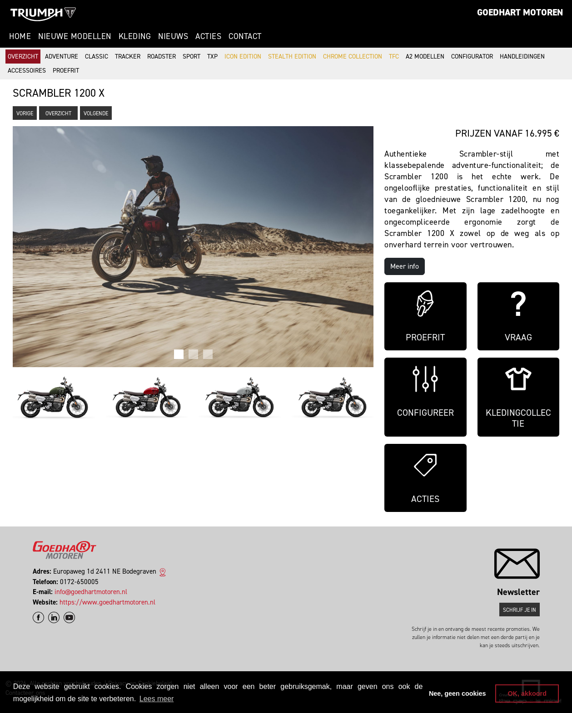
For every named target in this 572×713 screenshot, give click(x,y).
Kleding (135, 36)
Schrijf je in (519, 610)
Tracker (127, 56)
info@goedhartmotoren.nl (91, 591)
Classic (96, 56)
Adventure (61, 56)
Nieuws (173, 36)
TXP (212, 56)
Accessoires (27, 70)
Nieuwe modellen (74, 36)
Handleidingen (522, 56)
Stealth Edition (292, 56)
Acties (208, 36)
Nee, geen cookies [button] (457, 693)
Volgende (96, 113)
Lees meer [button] (156, 699)
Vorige (24, 113)
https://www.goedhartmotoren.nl (107, 602)
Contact (245, 36)
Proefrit (66, 70)
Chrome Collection (352, 56)
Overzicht (23, 56)
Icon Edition (242, 56)
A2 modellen (425, 56)
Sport (191, 56)
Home (20, 36)
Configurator (472, 56)
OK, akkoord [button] (527, 693)
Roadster (161, 56)
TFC (394, 56)
